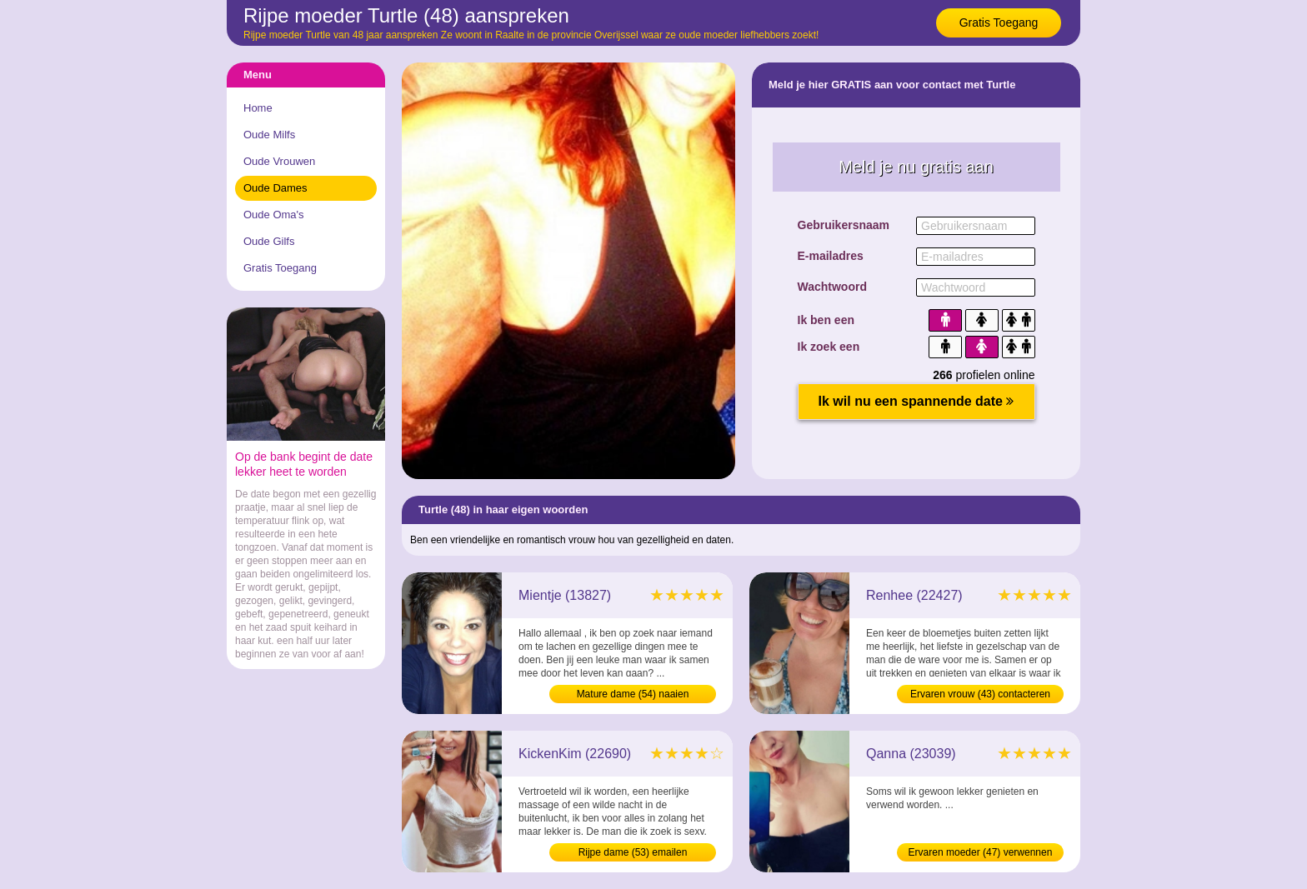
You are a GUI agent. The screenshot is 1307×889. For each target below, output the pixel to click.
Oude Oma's (273, 214)
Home (258, 108)
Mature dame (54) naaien (633, 694)
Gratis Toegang (999, 22)
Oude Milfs (269, 134)
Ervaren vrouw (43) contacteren (980, 694)
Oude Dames (275, 188)
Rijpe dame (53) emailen (633, 852)
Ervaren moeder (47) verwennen (981, 852)
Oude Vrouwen (279, 161)
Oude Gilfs (268, 241)
